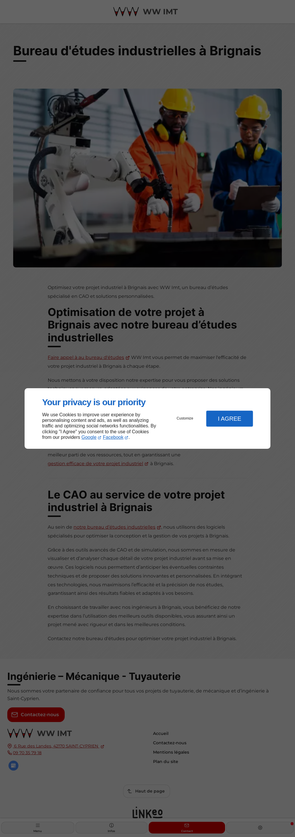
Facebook (113, 437)
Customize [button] (185, 418)
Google (89, 437)
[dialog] (147, 418)
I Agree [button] (229, 418)
